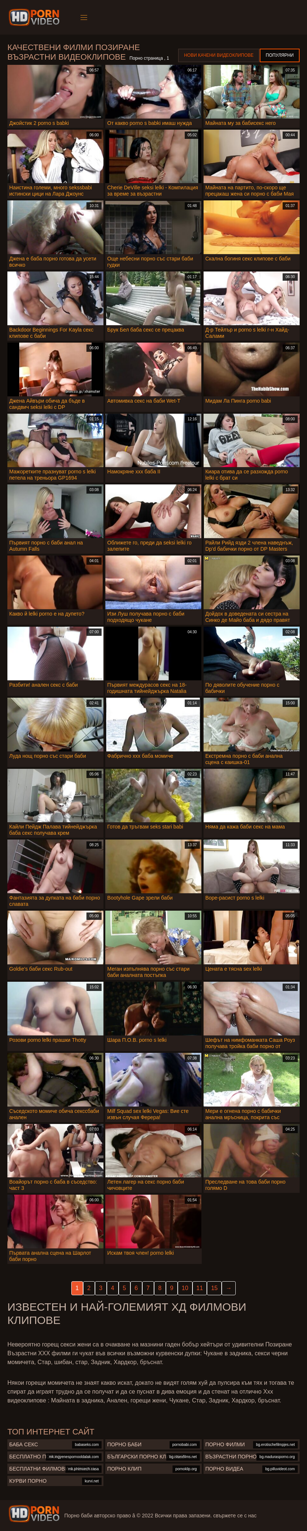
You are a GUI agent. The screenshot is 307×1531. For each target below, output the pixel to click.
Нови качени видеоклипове (218, 55)
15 (214, 1288)
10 (185, 1288)
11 (200, 1288)
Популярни (280, 55)
